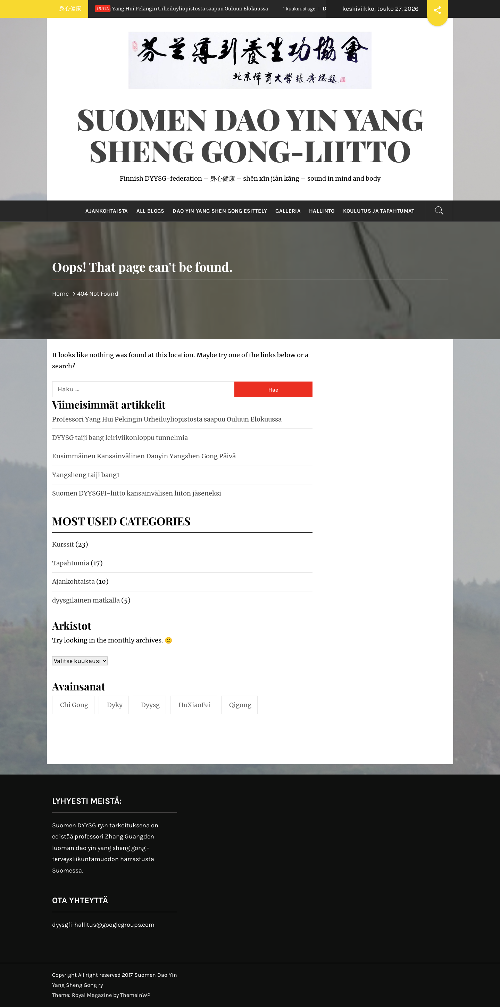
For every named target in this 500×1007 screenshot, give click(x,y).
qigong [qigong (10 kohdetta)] (240, 705)
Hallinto (322, 211)
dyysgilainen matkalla (86, 600)
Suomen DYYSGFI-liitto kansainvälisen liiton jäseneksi (136, 493)
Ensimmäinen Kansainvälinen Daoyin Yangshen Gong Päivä (144, 456)
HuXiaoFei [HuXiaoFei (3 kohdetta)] (194, 705)
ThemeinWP (135, 995)
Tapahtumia (70, 563)
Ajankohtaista (106, 211)
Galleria (288, 211)
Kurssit (63, 544)
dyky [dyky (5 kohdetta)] (115, 705)
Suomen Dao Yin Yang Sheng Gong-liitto (250, 134)
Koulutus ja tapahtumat (379, 211)
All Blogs (150, 211)
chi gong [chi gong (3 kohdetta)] (74, 705)
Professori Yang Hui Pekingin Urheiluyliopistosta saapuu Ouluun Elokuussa (164, 9)
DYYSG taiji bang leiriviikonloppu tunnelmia (120, 438)
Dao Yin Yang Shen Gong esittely (220, 211)
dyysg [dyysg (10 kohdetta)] (150, 705)
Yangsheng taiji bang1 (85, 475)
